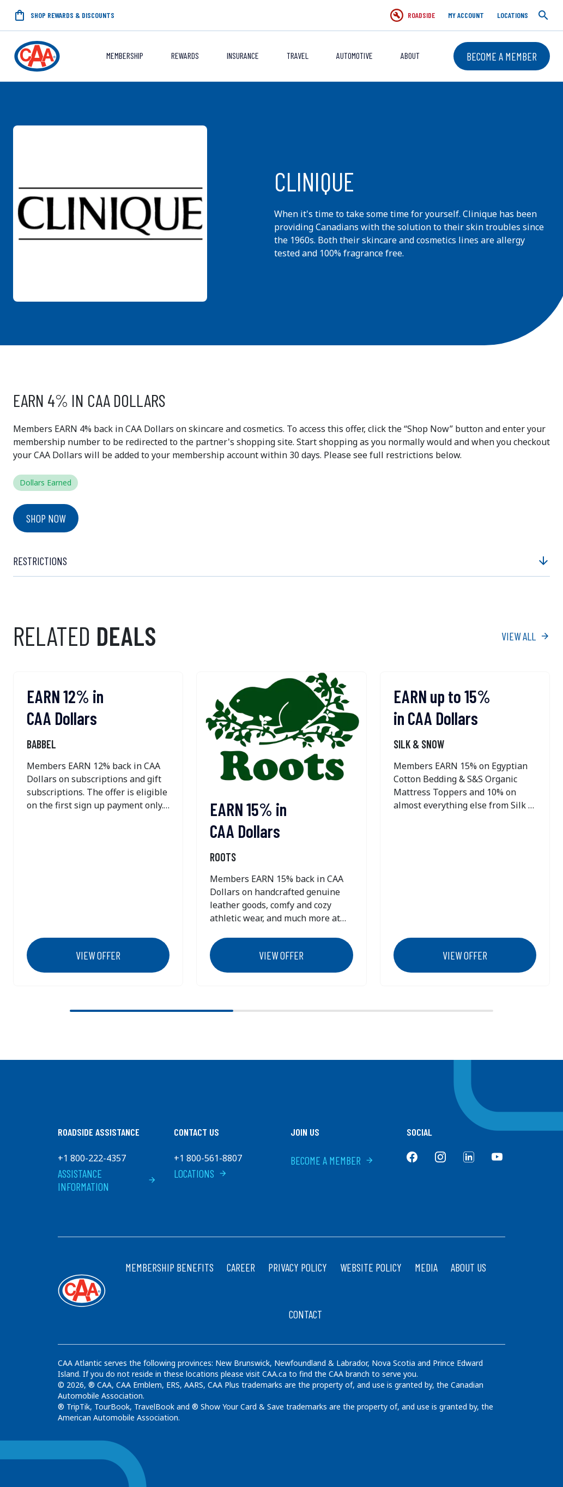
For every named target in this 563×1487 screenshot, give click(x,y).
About (410, 55)
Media (426, 1267)
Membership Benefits (169, 1267)
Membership (124, 55)
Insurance (243, 55)
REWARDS (185, 55)
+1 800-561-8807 (208, 1158)
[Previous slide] (32, 1010)
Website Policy (371, 1267)
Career (241, 1267)
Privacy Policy (297, 1267)
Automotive (354, 55)
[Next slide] (530, 1010)
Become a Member (502, 56)
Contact (305, 1314)
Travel (297, 55)
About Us (468, 1267)
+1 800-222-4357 (92, 1158)
